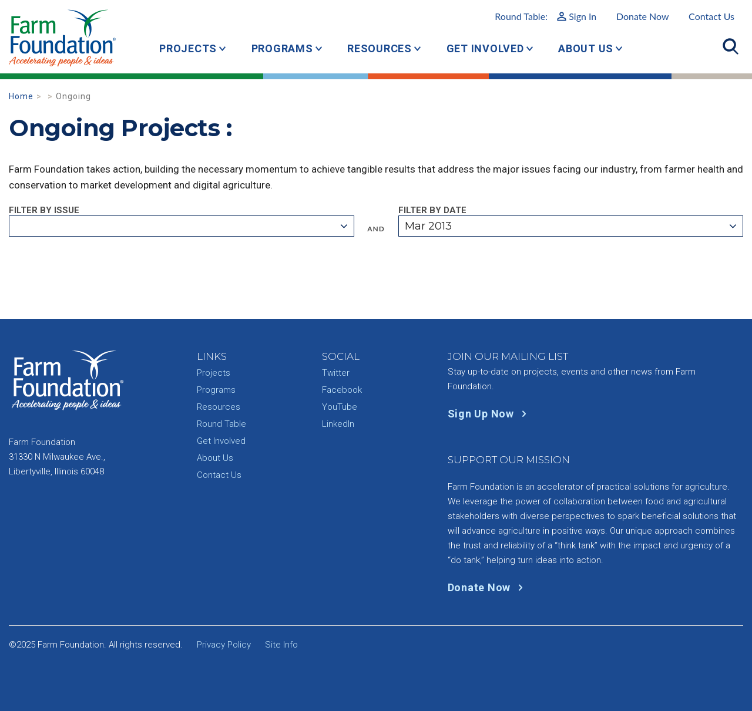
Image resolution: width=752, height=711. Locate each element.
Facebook (342, 390)
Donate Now (642, 16)
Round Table (221, 424)
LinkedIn (338, 424)
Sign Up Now (490, 413)
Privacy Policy (224, 644)
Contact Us (711, 16)
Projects (188, 48)
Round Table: (545, 16)
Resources (379, 48)
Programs (282, 48)
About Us (585, 48)
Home (21, 96)
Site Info (281, 644)
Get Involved (485, 48)
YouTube (339, 407)
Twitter (336, 373)
